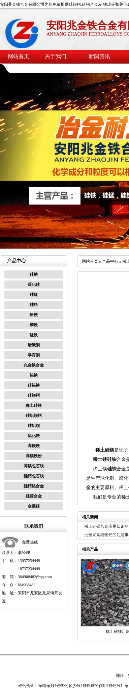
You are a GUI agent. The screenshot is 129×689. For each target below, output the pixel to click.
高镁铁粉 (34, 456)
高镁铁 (34, 445)
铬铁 (34, 314)
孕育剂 (34, 355)
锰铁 (34, 335)
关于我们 (55, 56)
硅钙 (34, 304)
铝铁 (34, 375)
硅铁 (34, 274)
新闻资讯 (99, 56)
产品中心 (110, 261)
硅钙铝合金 (34, 486)
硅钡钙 (34, 395)
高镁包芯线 (34, 466)
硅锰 (34, 294)
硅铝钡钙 (34, 415)
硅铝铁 (34, 385)
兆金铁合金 (34, 365)
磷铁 (34, 324)
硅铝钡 (34, 425)
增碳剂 (34, 345)
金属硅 (34, 506)
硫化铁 (34, 435)
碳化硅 (34, 284)
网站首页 (18, 56)
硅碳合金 (34, 496)
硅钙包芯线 (34, 476)
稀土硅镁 (34, 405)
